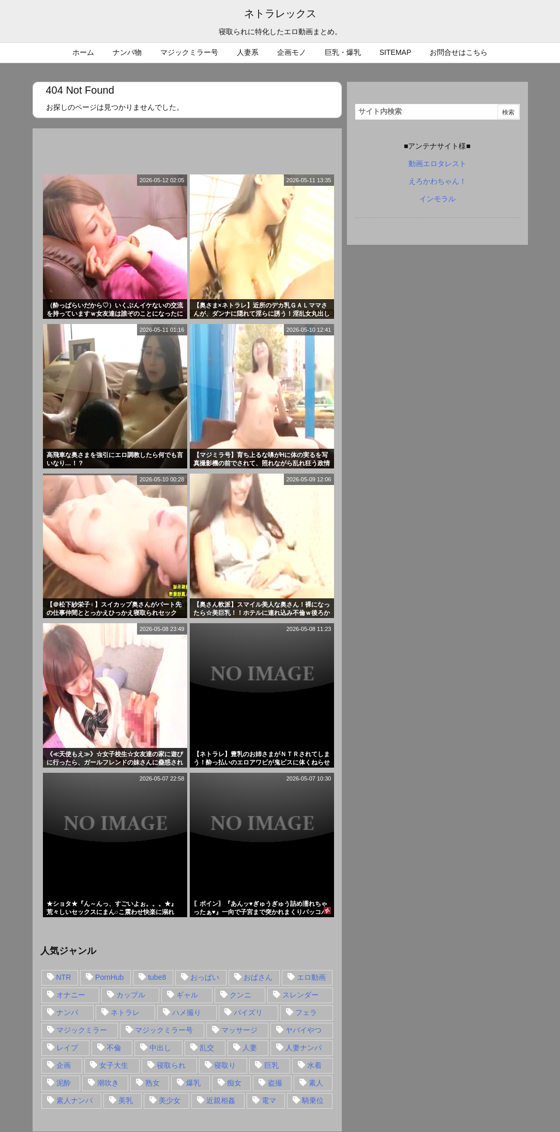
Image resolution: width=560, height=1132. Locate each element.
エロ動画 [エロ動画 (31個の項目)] (311, 977)
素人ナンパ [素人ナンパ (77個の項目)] (74, 1100)
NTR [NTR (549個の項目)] (63, 977)
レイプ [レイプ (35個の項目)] (67, 1047)
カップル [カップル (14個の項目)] (130, 995)
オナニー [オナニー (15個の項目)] (70, 995)
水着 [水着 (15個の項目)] (314, 1065)
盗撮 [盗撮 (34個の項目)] (275, 1083)
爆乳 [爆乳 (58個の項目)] (193, 1083)
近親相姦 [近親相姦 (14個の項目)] (220, 1100)
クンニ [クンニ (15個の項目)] (240, 995)
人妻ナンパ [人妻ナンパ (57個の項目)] (303, 1047)
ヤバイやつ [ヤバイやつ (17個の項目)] (303, 1030)
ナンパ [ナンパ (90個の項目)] (67, 1012)
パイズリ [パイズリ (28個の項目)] (248, 1012)
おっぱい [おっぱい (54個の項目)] (204, 977)
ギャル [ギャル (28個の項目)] (187, 995)
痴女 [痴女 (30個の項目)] (234, 1083)
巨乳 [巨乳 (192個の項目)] (271, 1065)
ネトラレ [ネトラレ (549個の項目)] (125, 1012)
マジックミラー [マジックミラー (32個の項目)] (81, 1030)
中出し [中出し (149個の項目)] (160, 1047)
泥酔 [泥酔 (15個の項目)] (63, 1083)
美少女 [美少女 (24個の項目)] (169, 1100)
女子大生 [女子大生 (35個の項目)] (113, 1065)
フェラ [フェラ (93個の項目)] (306, 1012)
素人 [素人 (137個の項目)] (316, 1083)
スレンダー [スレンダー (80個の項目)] (300, 995)
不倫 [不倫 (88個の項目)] (114, 1047)
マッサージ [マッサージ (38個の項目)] (239, 1030)
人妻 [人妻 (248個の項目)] (250, 1047)
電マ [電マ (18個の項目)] (269, 1100)
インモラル (437, 199)
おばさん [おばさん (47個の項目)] (258, 977)
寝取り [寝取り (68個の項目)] (225, 1065)
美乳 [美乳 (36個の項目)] (125, 1100)
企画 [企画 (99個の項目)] (63, 1065)
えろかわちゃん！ (437, 181)
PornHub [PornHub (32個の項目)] (109, 977)
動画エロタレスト (437, 163)
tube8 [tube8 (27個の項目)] (157, 977)
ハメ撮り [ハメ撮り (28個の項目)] (186, 1012)
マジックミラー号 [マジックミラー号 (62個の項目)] (164, 1030)
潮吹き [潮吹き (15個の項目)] (108, 1083)
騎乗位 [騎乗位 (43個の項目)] (313, 1100)
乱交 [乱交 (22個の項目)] (207, 1047)
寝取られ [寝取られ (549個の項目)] (171, 1065)
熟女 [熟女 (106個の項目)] (152, 1083)
